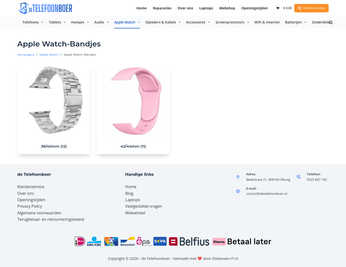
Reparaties (162, 8)
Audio (102, 22)
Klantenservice (311, 8)
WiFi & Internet (267, 22)
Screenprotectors (233, 22)
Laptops (206, 8)
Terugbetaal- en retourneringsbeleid (50, 219)
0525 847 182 (317, 179)
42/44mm (133, 146)
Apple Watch (128, 22)
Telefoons (34, 22)
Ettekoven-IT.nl (225, 258)
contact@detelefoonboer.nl (266, 193)
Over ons (185, 8)
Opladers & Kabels (164, 22)
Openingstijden (254, 8)
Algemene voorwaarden (39, 213)
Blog (129, 193)
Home (141, 8)
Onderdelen (322, 22)
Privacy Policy (29, 206)
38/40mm (54, 146)
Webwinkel (135, 213)
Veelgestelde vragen (143, 206)
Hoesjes (81, 22)
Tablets (58, 22)
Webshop (227, 8)
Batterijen (296, 22)
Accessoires (199, 22)
